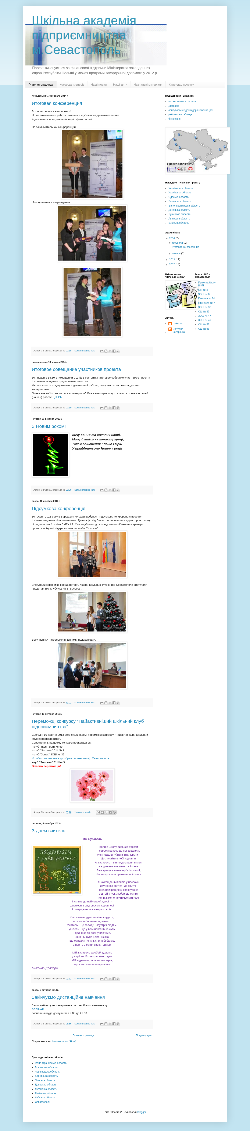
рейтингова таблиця (180, 114)
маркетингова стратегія (182, 101)
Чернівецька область (180, 188)
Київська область (178, 222)
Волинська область (179, 201)
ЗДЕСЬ (57, 397)
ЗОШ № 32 (204, 307)
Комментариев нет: (84, 350)
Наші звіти (120, 84)
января (176, 253)
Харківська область (179, 192)
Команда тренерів (72, 84)
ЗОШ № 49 (204, 320)
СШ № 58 (204, 328)
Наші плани (99, 84)
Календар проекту (181, 84)
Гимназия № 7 (206, 302)
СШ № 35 (204, 311)
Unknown (178, 323)
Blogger (141, 1112)
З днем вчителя (48, 830)
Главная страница (40, 84)
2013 (172, 259)
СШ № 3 (203, 290)
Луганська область (179, 214)
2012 (172, 264)
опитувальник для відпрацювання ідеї (190, 110)
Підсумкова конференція (58, 508)
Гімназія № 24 (206, 298)
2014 (172, 238)
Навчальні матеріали (148, 84)
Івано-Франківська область (184, 205)
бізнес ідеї (174, 118)
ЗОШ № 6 (204, 294)
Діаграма (173, 105)
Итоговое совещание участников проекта (76, 369)
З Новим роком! (49, 426)
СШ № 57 (204, 324)
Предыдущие (143, 1035)
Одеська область (178, 197)
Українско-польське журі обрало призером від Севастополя (71, 758)
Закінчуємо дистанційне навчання (68, 997)
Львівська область (179, 218)
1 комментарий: (83, 812)
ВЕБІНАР (38, 1009)
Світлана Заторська (179, 330)
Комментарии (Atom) (64, 1041)
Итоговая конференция (57, 103)
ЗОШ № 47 (204, 315)
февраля (177, 242)
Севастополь (42, 1101)
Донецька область (179, 209)
